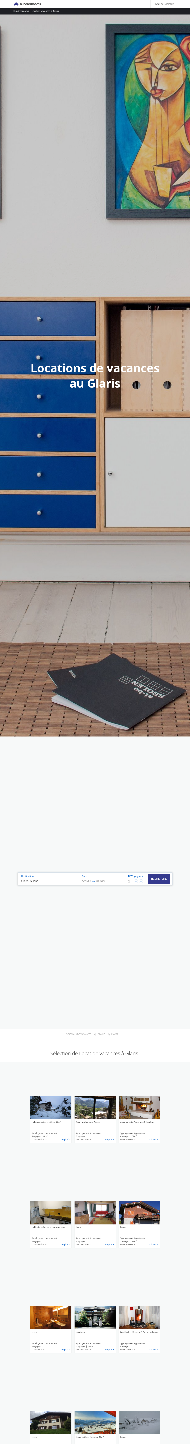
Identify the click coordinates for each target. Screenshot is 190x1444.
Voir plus (64, 1139)
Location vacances (41, 10)
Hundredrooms (21, 10)
